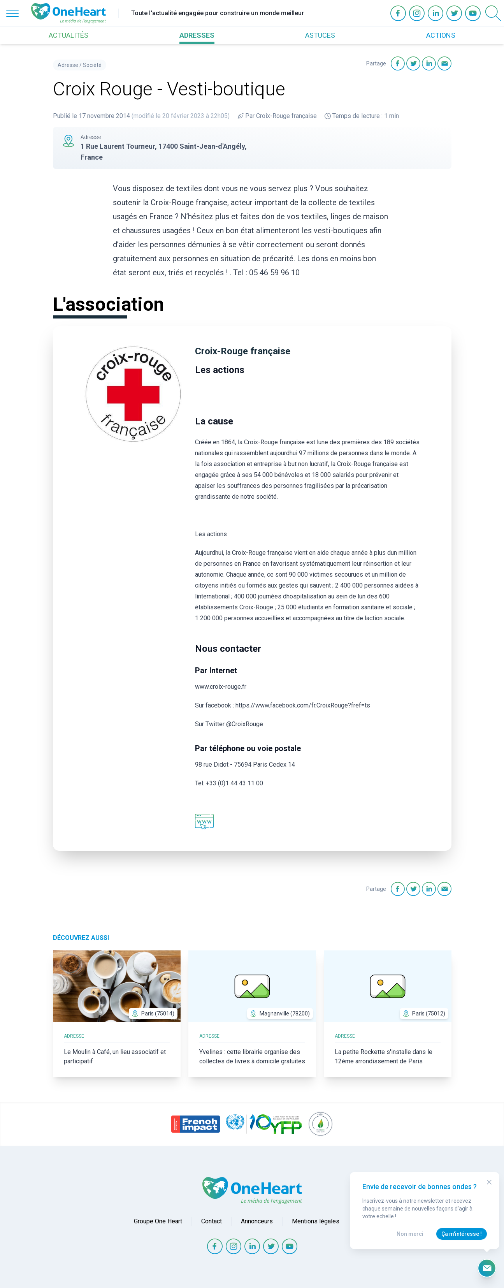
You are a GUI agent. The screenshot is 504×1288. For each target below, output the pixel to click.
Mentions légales (315, 1221)
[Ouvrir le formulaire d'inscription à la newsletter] (487, 1268)
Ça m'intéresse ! (461, 1234)
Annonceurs (257, 1221)
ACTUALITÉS (68, 35)
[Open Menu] (12, 13)
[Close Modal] (489, 1182)
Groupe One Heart (158, 1221)
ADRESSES (196, 35)
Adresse (68, 65)
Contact (211, 1221)
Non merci (410, 1234)
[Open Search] (493, 13)
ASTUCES (320, 35)
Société (92, 65)
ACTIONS (440, 35)
